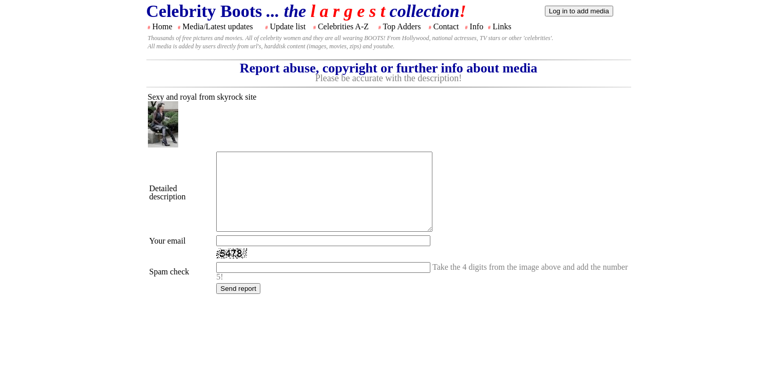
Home (163, 26)
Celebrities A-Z (343, 26)
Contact (446, 26)
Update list (288, 26)
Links (501, 26)
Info (477, 26)
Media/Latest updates (217, 26)
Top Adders (402, 26)
